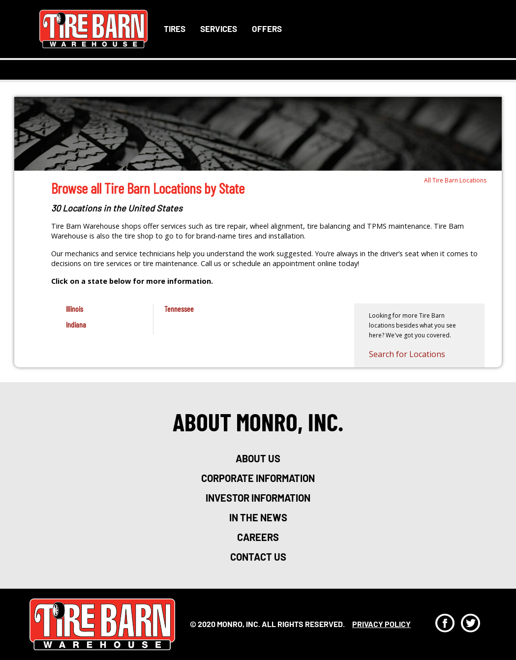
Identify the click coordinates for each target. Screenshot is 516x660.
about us (258, 458)
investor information (258, 498)
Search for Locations (407, 354)
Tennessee (179, 308)
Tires (174, 28)
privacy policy (381, 624)
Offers (267, 28)
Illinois (74, 308)
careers (258, 537)
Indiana (76, 324)
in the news (258, 517)
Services (218, 28)
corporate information (258, 478)
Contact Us (258, 557)
